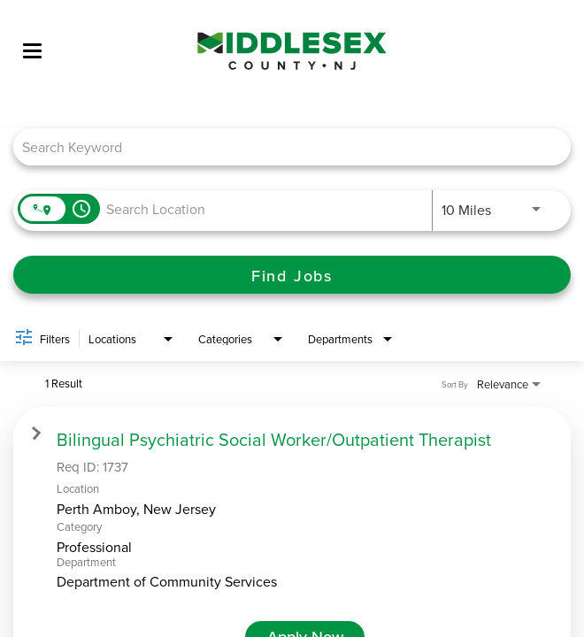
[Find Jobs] (292, 275)
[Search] (292, 275)
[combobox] (283, 146)
